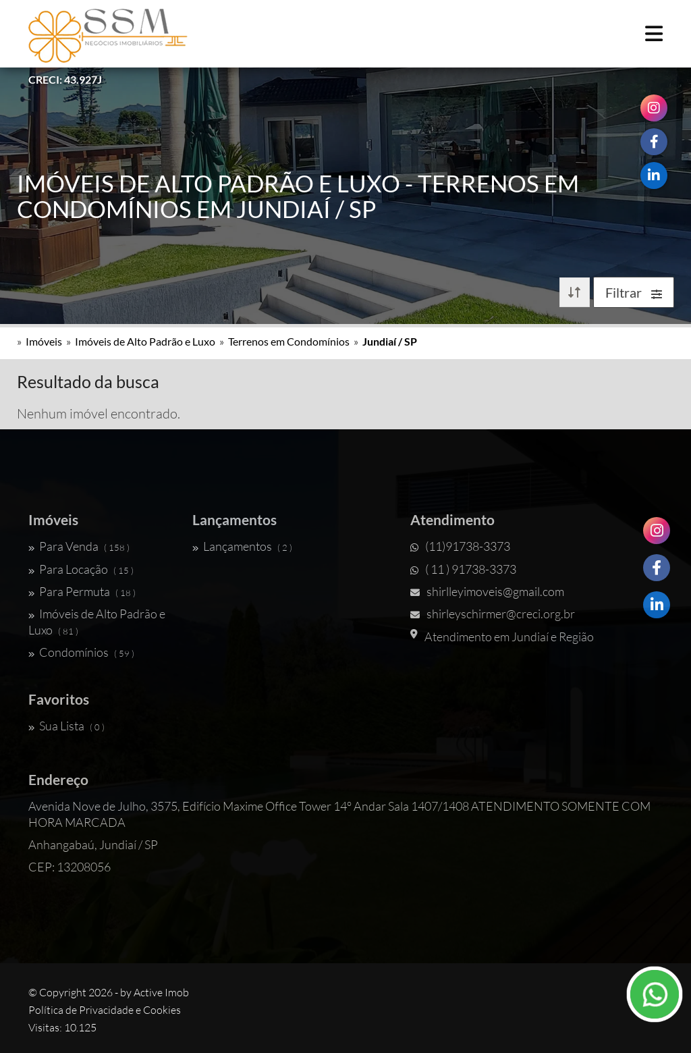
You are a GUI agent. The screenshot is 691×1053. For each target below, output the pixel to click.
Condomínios (81, 652)
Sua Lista (66, 725)
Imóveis (44, 341)
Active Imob (161, 992)
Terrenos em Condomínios (289, 341)
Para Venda (79, 546)
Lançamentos (242, 546)
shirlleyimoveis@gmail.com (487, 591)
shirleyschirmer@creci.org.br (492, 613)
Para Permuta (82, 591)
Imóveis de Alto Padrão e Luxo (145, 341)
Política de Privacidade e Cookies (104, 1010)
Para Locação (81, 569)
